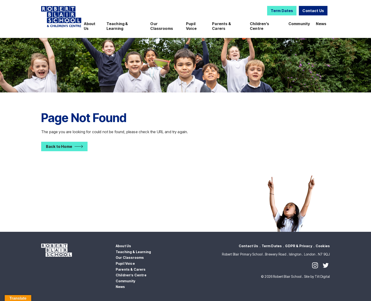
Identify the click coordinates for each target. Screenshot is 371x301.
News (321, 23)
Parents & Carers (221, 26)
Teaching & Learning (117, 26)
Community (299, 23)
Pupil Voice (191, 26)
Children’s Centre (259, 26)
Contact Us (313, 10)
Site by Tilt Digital (317, 276)
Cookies (323, 246)
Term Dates (282, 10)
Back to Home (59, 146)
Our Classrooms (161, 26)
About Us (90, 26)
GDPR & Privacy (298, 246)
